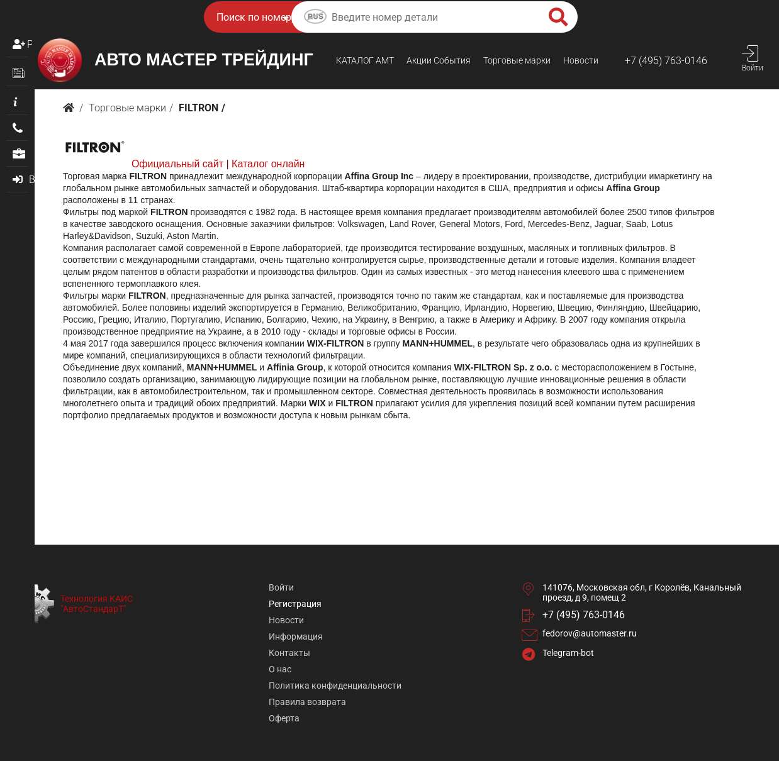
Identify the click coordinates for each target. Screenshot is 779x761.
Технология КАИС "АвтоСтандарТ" (96, 604)
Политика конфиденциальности (335, 685)
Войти (281, 587)
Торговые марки (517, 60)
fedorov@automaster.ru (589, 633)
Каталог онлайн (268, 163)
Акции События (438, 60)
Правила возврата (307, 702)
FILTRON (198, 108)
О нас (280, 669)
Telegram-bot (568, 653)
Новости (580, 60)
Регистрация (29, 44)
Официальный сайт (177, 163)
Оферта (284, 718)
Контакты (289, 653)
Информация (296, 636)
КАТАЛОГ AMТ (365, 60)
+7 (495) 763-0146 (666, 61)
